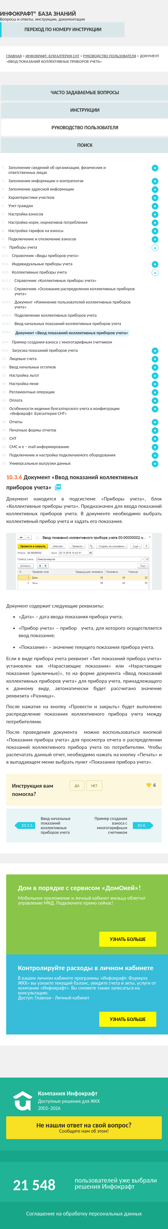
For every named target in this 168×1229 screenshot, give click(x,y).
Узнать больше (128, 939)
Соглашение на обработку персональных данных (84, 1213)
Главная (14, 56)
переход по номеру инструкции (62, 29)
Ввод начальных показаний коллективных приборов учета (55, 825)
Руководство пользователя (109, 56)
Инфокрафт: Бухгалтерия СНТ (53, 56)
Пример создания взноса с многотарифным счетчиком (111, 825)
